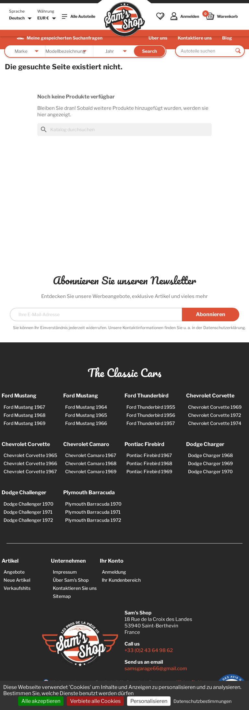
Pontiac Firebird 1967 (149, 455)
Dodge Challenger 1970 (28, 504)
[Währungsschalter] (47, 18)
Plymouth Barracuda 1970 (93, 504)
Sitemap (62, 596)
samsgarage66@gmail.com (155, 668)
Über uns (157, 37)
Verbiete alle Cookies (95, 701)
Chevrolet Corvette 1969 (215, 407)
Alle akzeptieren (40, 701)
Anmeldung (114, 572)
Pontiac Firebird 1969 (149, 471)
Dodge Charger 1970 (210, 471)
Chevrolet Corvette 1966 (30, 463)
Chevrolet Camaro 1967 (90, 455)
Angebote (14, 572)
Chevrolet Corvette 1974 (214, 423)
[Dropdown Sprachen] (21, 18)
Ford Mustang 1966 (86, 423)
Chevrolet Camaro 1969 (90, 471)
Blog (227, 37)
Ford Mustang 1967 (24, 407)
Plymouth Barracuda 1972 (93, 520)
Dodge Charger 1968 (210, 455)
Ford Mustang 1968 (24, 415)
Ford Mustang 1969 (24, 423)
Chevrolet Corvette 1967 (30, 471)
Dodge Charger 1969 (210, 463)
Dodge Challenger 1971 (28, 512)
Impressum (65, 572)
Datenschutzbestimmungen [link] (202, 701)
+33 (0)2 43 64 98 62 (148, 650)
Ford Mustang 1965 (86, 415)
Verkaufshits (17, 588)
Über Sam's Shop (71, 580)
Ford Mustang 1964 (86, 407)
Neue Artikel (17, 580)
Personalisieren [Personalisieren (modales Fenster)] (148, 701)
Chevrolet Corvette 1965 (30, 455)
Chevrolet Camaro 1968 (90, 463)
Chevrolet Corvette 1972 (214, 415)
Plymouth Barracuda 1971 (93, 512)
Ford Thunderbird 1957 (150, 423)
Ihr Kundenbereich (121, 580)
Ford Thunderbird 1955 (150, 407)
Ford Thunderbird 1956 (150, 415)
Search (149, 51)
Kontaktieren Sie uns (75, 588)
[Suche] (124, 129)
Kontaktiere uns (195, 37)
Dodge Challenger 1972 (28, 520)
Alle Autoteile (78, 16)
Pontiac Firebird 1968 (149, 463)
